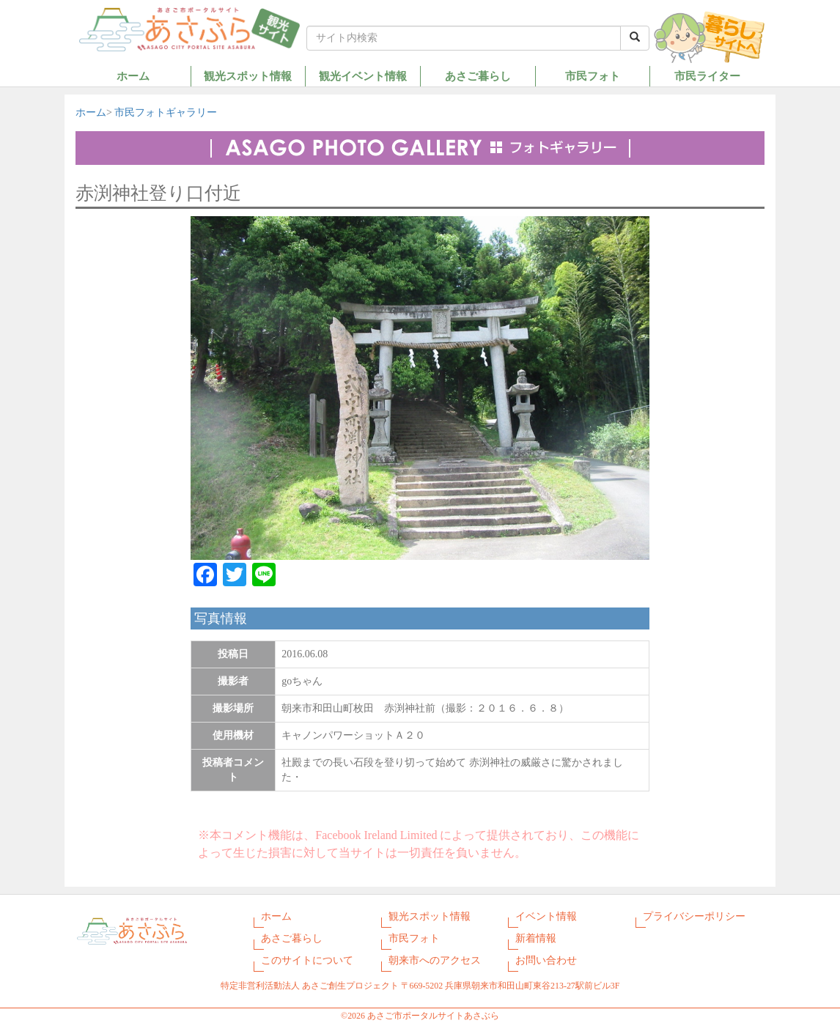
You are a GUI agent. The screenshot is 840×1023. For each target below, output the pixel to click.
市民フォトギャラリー (165, 112)
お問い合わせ (546, 960)
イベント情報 (546, 916)
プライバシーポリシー (694, 916)
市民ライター (707, 76)
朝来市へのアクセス (434, 960)
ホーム (133, 76)
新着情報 (535, 938)
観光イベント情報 (363, 76)
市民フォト (592, 76)
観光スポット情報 (248, 76)
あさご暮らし (478, 76)
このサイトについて (307, 960)
